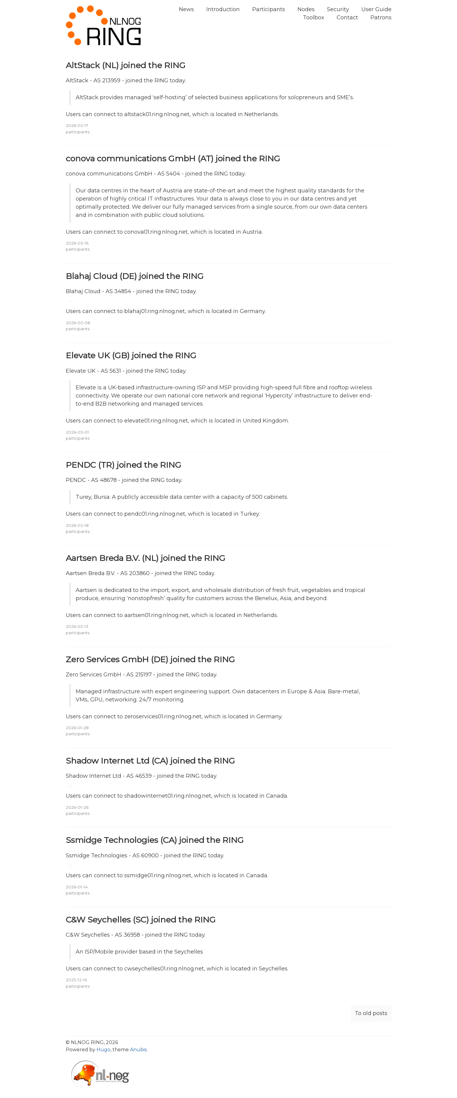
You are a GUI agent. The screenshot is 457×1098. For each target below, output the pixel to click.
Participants (268, 9)
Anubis (138, 1049)
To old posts (371, 1013)
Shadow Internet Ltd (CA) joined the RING (150, 761)
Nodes (306, 9)
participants (78, 131)
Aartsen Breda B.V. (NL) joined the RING (145, 558)
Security (338, 9)
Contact (347, 17)
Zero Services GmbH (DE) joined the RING (150, 659)
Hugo (103, 1049)
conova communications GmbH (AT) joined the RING (173, 158)
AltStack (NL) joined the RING (126, 65)
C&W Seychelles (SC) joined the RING (141, 920)
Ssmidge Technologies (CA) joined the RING (155, 840)
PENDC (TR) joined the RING (123, 465)
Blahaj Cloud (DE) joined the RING (135, 276)
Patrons (381, 17)
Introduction (223, 9)
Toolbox (313, 17)
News (186, 9)
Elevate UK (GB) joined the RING (131, 355)
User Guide (376, 9)
